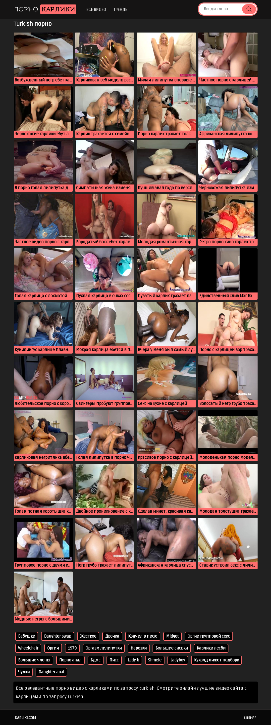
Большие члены (34, 660)
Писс (114, 660)
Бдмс (96, 660)
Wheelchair (28, 648)
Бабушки (26, 636)
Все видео (96, 9)
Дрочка (112, 636)
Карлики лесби (211, 648)
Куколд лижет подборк (216, 660)
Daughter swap (57, 636)
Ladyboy (177, 660)
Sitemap (250, 718)
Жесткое (88, 636)
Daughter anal (51, 672)
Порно (45, 9)
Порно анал (70, 660)
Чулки (24, 672)
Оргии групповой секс (209, 636)
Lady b (133, 660)
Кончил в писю (142, 636)
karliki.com (25, 718)
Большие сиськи (172, 648)
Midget (172, 636)
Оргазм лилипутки (104, 648)
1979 (72, 648)
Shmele (155, 660)
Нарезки (139, 648)
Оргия (53, 648)
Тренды (121, 9)
